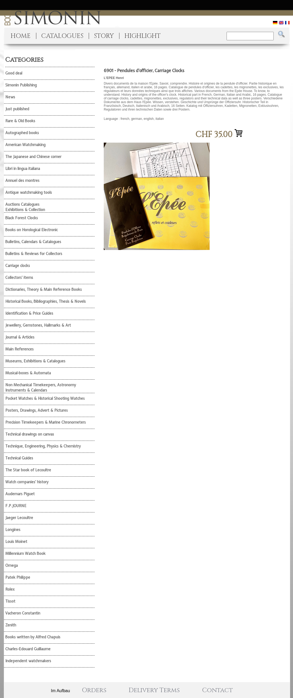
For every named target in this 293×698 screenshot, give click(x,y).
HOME (21, 36)
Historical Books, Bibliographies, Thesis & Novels (45, 301)
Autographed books (22, 132)
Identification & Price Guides (29, 313)
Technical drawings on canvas (29, 434)
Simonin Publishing (21, 85)
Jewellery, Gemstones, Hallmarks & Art (38, 325)
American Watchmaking (25, 144)
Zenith (10, 625)
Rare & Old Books (20, 120)
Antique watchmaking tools (28, 192)
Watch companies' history (26, 482)
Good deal (13, 73)
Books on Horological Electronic (31, 229)
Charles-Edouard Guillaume (28, 649)
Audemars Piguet (20, 493)
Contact (217, 690)
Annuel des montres (22, 180)
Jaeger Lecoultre (19, 517)
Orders (94, 690)
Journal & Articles (19, 337)
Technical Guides (19, 458)
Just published (17, 109)
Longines (12, 529)
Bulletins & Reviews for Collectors (33, 253)
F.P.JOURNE (15, 505)
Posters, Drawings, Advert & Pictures (36, 410)
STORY (104, 36)
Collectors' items (19, 277)
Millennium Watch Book (25, 553)
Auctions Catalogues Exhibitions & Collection (25, 207)
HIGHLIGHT (142, 36)
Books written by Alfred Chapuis (32, 637)
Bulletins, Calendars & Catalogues (33, 241)
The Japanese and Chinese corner (33, 156)
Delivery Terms (154, 690)
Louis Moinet (16, 541)
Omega (11, 565)
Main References (19, 349)
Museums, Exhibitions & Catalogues (35, 361)
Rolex (10, 589)
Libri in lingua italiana (22, 168)
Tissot (10, 601)
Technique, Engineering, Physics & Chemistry (43, 446)
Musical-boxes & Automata (28, 373)
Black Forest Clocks (21, 218)
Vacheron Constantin (22, 613)
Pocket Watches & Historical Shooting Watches (45, 398)
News (10, 97)
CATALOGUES (62, 36)
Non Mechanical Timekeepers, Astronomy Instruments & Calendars (40, 388)
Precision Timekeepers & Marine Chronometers (45, 422)
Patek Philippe (17, 577)
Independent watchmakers (28, 661)
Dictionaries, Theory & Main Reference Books (43, 289)
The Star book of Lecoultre (28, 470)
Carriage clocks (17, 265)
